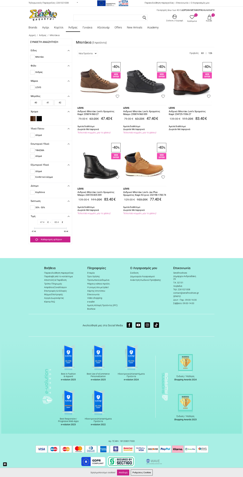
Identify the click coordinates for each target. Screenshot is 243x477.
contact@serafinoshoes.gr (186, 293)
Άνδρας (73, 27)
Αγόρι (45, 27)
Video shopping (94, 298)
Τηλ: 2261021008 (181, 289)
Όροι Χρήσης (93, 276)
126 (210, 53)
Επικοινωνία (182, 3)
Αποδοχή (123, 472)
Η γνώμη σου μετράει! (98, 287)
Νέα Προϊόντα (88, 53)
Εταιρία (91, 273)
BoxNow (91, 309)
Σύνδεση (134, 273)
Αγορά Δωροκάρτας (54, 298)
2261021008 (62, 3)
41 (48, 102)
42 (60, 102)
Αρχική (32, 35)
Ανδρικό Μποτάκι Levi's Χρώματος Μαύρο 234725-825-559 (95, 193)
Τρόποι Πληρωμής (53, 283)
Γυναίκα (87, 27)
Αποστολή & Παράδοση (55, 280)
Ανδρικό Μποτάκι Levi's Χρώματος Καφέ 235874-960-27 (95, 113)
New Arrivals (134, 27)
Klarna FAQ (49, 301)
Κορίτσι (58, 27)
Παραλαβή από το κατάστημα (58, 276)
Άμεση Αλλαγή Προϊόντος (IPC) (102, 305)
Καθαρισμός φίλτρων (48, 239)
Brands (33, 27)
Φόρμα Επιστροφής (53, 294)
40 (36, 102)
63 (202, 53)
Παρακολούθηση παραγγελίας (159, 3)
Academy (153, 27)
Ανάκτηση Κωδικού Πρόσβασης (145, 280)
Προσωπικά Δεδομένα (98, 280)
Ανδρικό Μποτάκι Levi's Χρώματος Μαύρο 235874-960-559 (141, 113)
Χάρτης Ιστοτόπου (96, 291)
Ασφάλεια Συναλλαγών (55, 287)
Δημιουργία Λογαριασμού (142, 276)
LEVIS (80, 108)
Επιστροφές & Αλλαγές (55, 291)
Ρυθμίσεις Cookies (142, 472)
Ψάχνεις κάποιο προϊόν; (98, 283)
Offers (118, 27)
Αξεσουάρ (103, 27)
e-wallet (91, 301)
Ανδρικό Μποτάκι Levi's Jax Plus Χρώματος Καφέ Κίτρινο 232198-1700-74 (144, 193)
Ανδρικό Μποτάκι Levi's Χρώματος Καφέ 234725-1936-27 (187, 113)
